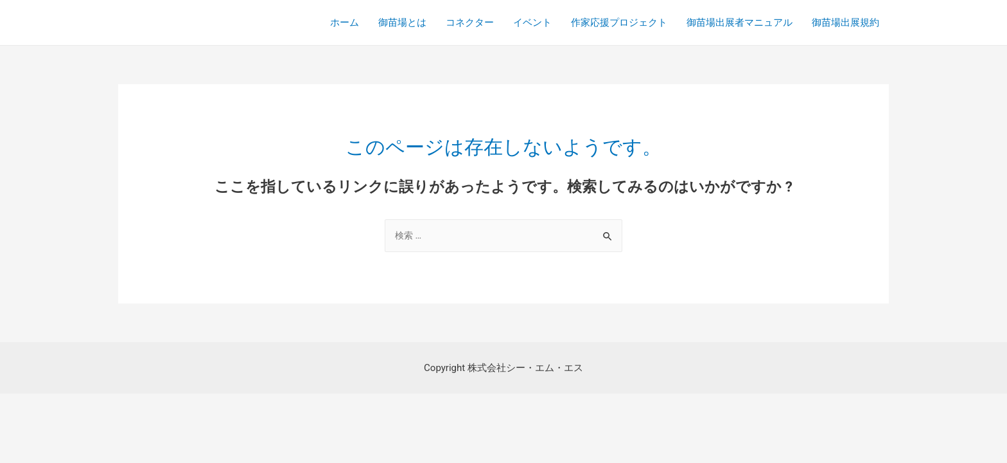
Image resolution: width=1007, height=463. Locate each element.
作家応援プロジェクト (619, 22)
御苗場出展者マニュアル (739, 22)
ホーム (344, 22)
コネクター (470, 22)
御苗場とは (402, 22)
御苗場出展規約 (845, 22)
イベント (532, 22)
